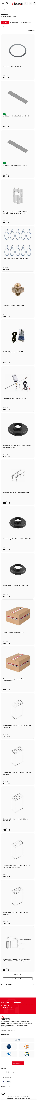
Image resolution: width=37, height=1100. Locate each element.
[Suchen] (7, 3)
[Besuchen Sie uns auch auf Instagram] (8, 1072)
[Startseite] (18, 3)
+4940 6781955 (7, 1008)
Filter (5, 22)
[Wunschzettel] (34, 3)
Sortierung (15, 22)
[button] (3, 3)
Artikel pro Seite (26, 22)
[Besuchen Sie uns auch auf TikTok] (14, 1072)
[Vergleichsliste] (30, 3)
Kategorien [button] (6, 985)
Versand (27, 1094)
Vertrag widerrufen (18, 1063)
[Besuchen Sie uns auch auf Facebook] (3, 1072)
